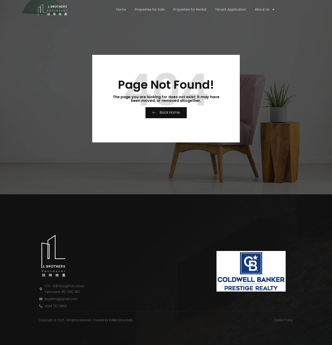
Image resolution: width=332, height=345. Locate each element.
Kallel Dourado (121, 320)
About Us (265, 9)
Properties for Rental (189, 9)
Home (121, 9)
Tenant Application (230, 9)
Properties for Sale (150, 9)
